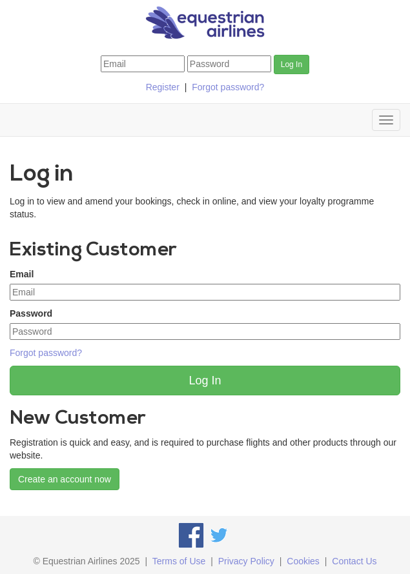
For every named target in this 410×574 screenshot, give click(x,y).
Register (162, 87)
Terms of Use (178, 561)
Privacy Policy (246, 561)
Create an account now (64, 479)
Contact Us (354, 561)
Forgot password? (228, 87)
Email (22, 274)
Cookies (303, 561)
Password (31, 313)
